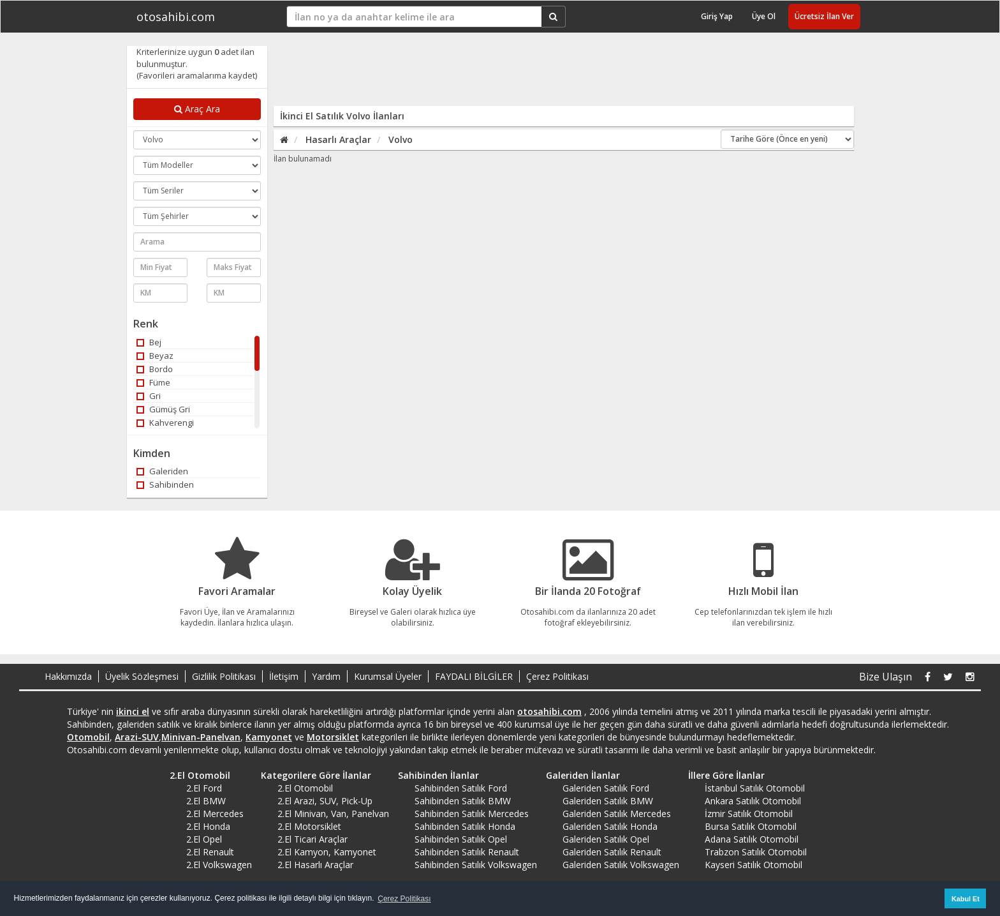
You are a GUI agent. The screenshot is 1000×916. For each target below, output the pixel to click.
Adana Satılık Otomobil (751, 839)
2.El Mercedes (215, 813)
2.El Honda (208, 826)
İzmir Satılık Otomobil (749, 813)
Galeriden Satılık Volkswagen (620, 865)
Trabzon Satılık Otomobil (756, 852)
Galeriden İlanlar (578, 775)
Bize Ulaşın (885, 677)
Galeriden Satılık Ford (605, 788)
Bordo (154, 369)
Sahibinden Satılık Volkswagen (476, 865)
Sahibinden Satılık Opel (461, 839)
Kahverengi (165, 422)
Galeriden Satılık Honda (610, 826)
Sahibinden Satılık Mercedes (472, 813)
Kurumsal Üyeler (388, 676)
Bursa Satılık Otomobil (751, 826)
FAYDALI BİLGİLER (474, 676)
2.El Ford (204, 788)
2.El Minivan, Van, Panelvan (333, 813)
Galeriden (162, 471)
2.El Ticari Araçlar (312, 839)
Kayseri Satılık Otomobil (753, 865)
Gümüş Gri (163, 409)
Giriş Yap (717, 16)
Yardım (326, 676)
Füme (153, 382)
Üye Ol (764, 16)
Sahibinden (165, 484)
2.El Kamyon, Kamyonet (326, 852)
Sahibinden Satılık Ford (461, 788)
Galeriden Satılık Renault (611, 852)
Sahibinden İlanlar (434, 775)
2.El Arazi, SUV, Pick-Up (324, 801)
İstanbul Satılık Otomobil (755, 788)
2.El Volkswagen (219, 865)
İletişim (283, 676)
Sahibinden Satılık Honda (465, 826)
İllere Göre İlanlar (722, 775)
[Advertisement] (555, 74)
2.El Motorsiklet (309, 826)
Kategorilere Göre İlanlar (311, 775)
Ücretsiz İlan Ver (824, 16)
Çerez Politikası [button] (404, 898)
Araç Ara (197, 109)
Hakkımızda (68, 676)
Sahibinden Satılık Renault (467, 852)
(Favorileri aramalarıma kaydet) (196, 75)
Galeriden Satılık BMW (607, 801)
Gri (148, 396)
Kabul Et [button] (966, 899)
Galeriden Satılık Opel (605, 839)
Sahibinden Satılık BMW (463, 801)
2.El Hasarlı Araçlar (315, 865)
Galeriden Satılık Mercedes (616, 813)
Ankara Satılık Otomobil (753, 801)
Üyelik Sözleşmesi (142, 676)
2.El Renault (210, 852)
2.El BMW (206, 801)
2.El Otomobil (195, 775)
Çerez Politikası (557, 676)
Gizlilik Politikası (224, 676)
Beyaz (154, 355)
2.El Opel (204, 839)
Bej (148, 342)
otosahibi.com (175, 16)
